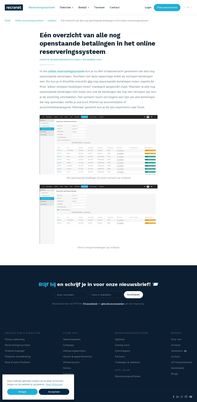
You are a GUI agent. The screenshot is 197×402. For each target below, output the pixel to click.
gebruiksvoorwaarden (112, 303)
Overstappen (122, 351)
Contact (115, 7)
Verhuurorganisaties (74, 351)
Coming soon (122, 345)
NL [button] (187, 7)
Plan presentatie (167, 7)
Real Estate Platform (17, 362)
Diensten (65, 7)
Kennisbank (177, 368)
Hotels (67, 368)
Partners (120, 356)
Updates (120, 339)
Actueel (175, 345)
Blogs (174, 374)
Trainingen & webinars (127, 362)
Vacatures (179, 351)
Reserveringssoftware (128, 376)
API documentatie (181, 362)
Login (148, 7)
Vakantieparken (72, 339)
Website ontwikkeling (18, 356)
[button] (72, 7)
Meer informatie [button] (54, 384)
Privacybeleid (90, 303)
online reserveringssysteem (66, 71)
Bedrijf (83, 7)
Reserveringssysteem (42, 7)
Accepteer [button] (54, 391)
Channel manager (15, 351)
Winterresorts (71, 362)
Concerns (68, 374)
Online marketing (15, 339)
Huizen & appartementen (77, 356)
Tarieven (99, 7)
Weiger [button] (22, 391)
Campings (68, 345)
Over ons (176, 339)
